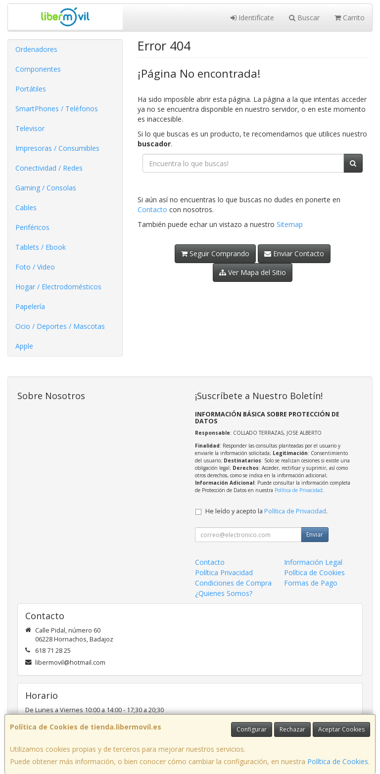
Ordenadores (36, 49)
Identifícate (252, 17)
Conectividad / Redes (49, 168)
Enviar (314, 534)
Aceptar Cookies (341, 729)
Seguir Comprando (215, 253)
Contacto (152, 209)
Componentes (38, 69)
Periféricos (32, 227)
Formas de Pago (310, 583)
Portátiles (30, 88)
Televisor (30, 128)
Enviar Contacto (294, 253)
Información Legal (313, 562)
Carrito (349, 17)
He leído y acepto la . (266, 511)
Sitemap (290, 224)
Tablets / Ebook (40, 247)
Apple (24, 346)
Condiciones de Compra (233, 583)
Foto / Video (35, 267)
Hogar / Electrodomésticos (58, 286)
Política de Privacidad (299, 490)
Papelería (30, 306)
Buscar (304, 17)
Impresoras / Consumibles (57, 148)
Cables (26, 207)
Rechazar (292, 729)
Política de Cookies (337, 761)
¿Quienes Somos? (223, 593)
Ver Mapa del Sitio (252, 272)
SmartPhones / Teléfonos (56, 108)
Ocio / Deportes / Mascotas (60, 326)
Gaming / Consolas (45, 187)
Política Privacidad (224, 572)
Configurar (252, 729)
